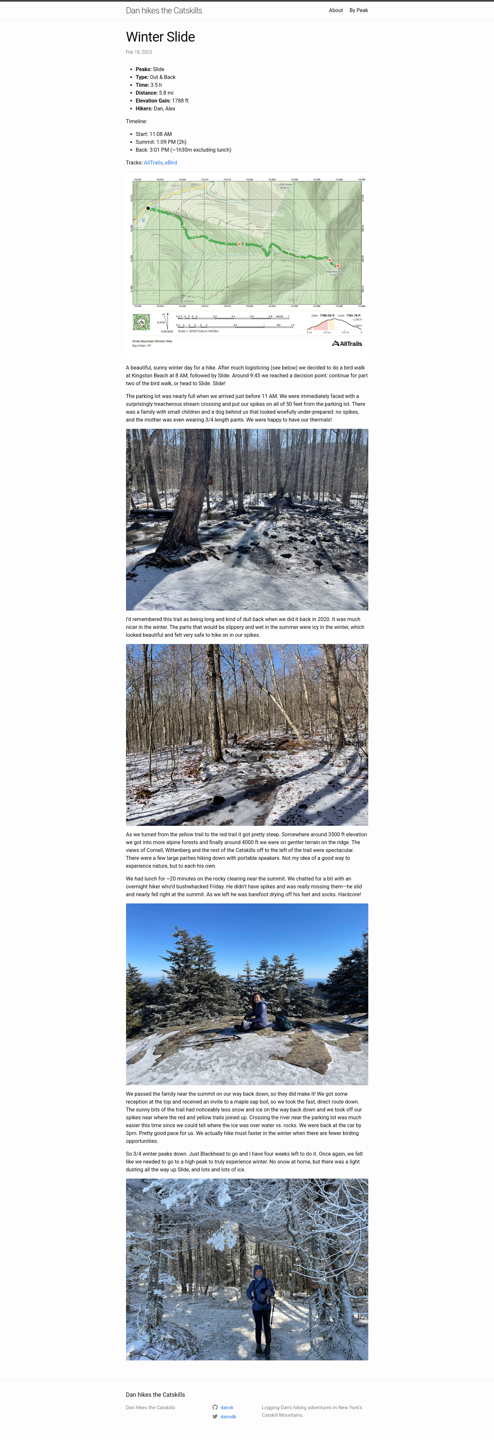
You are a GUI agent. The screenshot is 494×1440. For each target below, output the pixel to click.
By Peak (359, 10)
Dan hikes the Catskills (164, 10)
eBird (171, 163)
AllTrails (153, 163)
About (336, 10)
